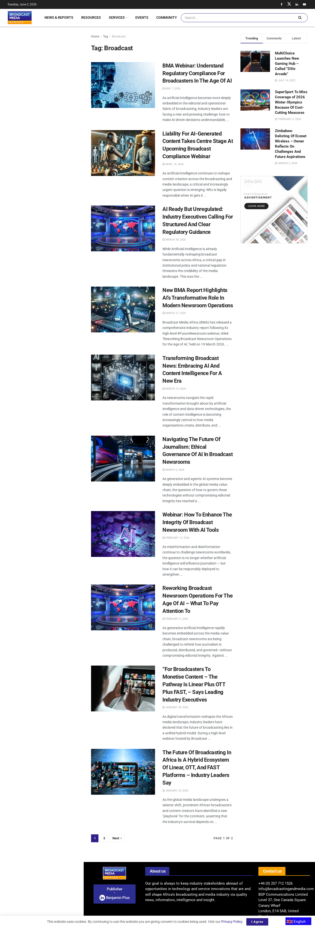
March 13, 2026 (174, 388)
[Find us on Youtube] (304, 4)
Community (166, 17)
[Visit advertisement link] (41, 190)
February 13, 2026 (175, 537)
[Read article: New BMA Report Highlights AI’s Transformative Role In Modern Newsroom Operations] (123, 309)
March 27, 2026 (174, 313)
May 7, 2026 (171, 88)
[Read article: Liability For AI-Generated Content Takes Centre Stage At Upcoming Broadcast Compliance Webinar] (123, 153)
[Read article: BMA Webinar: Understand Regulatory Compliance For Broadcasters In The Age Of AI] (123, 85)
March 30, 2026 (174, 239)
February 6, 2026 (175, 618)
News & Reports (59, 17)
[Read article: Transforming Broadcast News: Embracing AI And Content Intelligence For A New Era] (123, 377)
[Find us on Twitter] (289, 4)
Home (95, 36)
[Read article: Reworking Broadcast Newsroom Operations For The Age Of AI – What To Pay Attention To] (123, 607)
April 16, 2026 (173, 164)
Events (141, 17)
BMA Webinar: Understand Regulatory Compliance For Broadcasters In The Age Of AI (197, 73)
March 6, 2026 (173, 469)
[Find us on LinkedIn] (297, 4)
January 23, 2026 (175, 790)
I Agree (257, 922)
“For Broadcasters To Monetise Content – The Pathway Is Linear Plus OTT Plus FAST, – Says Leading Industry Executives (193, 684)
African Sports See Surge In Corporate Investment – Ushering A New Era (52, 296)
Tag (105, 36)
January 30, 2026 (175, 707)
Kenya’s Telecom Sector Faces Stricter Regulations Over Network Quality (52, 164)
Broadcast (119, 36)
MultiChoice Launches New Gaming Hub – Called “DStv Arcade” (287, 63)
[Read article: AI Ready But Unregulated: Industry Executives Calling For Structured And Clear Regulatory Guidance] (123, 228)
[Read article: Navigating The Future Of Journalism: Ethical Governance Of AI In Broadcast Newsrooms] (123, 458)
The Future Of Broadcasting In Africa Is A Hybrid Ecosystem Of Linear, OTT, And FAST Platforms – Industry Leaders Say (196, 767)
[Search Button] (299, 17)
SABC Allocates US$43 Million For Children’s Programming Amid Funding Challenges (51, 110)
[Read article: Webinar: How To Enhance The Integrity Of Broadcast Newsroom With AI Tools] (123, 534)
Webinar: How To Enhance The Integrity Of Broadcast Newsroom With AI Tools (197, 522)
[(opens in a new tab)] (13, 354)
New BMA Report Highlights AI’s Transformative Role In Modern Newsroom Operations (197, 298)
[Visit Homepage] (19, 17)
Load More (41, 408)
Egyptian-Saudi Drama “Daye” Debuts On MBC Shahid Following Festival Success (51, 268)
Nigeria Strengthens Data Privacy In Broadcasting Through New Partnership (51, 82)
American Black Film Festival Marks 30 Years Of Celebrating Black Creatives (52, 324)
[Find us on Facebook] (281, 4)
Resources (91, 17)
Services (117, 17)
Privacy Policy (231, 922)
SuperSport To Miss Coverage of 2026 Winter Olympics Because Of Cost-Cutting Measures (291, 102)
